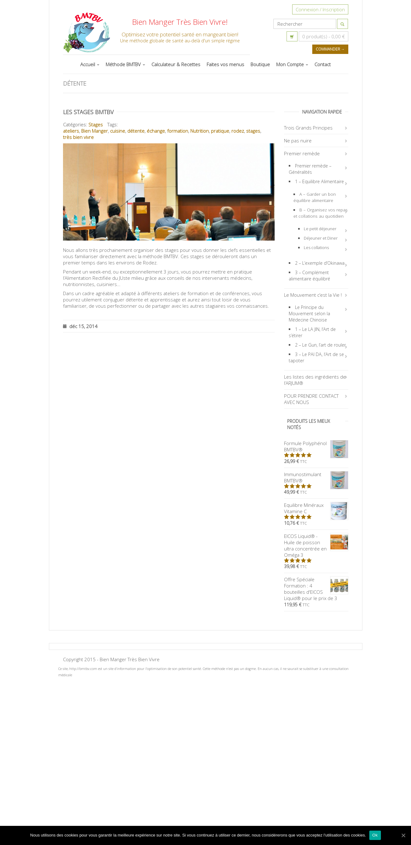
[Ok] (403, 835)
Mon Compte (292, 64)
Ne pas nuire (298, 140)
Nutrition (199, 131)
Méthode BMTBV (125, 64)
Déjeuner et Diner (321, 238)
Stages (95, 124)
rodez (237, 131)
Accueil (89, 64)
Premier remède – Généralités (310, 169)
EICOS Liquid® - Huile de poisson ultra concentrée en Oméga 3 (316, 545)
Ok (375, 835)
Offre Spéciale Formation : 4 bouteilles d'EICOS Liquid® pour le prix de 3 (316, 588)
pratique (220, 131)
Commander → (330, 49)
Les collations (316, 247)
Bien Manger (94, 131)
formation (177, 131)
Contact (322, 64)
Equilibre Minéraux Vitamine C (316, 508)
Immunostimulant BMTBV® (316, 477)
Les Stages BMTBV (88, 112)
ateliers (71, 131)
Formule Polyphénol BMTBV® (316, 446)
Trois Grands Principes (308, 128)
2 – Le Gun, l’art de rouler (320, 345)
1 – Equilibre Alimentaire (319, 181)
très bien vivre (78, 137)
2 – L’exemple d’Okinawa (320, 263)
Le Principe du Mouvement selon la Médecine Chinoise (309, 313)
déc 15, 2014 (80, 326)
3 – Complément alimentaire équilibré (309, 275)
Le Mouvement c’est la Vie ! (313, 295)
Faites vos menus (225, 64)
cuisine (117, 131)
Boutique (260, 64)
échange (156, 131)
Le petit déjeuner (320, 228)
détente (136, 131)
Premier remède (302, 153)
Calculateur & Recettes (175, 64)
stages (253, 131)
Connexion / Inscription (320, 9)
